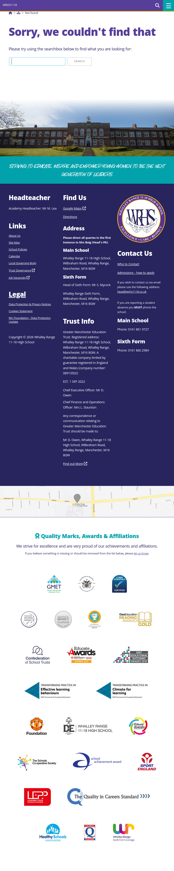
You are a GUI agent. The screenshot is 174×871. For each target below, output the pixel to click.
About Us (14, 236)
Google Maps (72, 209)
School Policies (18, 249)
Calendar (14, 256)
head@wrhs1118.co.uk (131, 292)
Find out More (73, 464)
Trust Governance (20, 270)
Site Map (14, 243)
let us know (141, 553)
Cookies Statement (21, 311)
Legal (17, 295)
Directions (70, 217)
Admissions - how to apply (135, 273)
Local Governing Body (22, 263)
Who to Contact (128, 264)
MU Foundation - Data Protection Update (30, 320)
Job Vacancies (17, 278)
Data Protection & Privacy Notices (30, 304)
